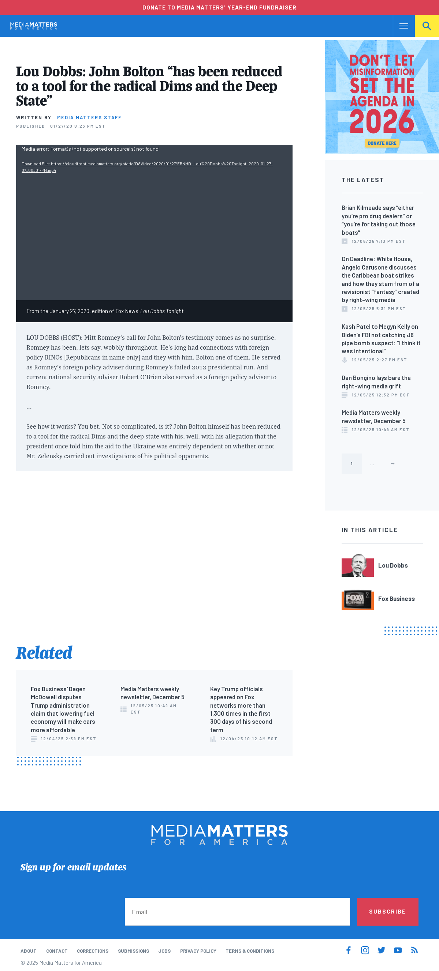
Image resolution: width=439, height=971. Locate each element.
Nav (399, 26)
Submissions (133, 951)
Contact (57, 951)
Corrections (92, 951)
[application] (154, 222)
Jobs (164, 951)
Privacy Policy (198, 951)
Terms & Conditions (250, 951)
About (29, 951)
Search (427, 26)
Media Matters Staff (89, 117)
